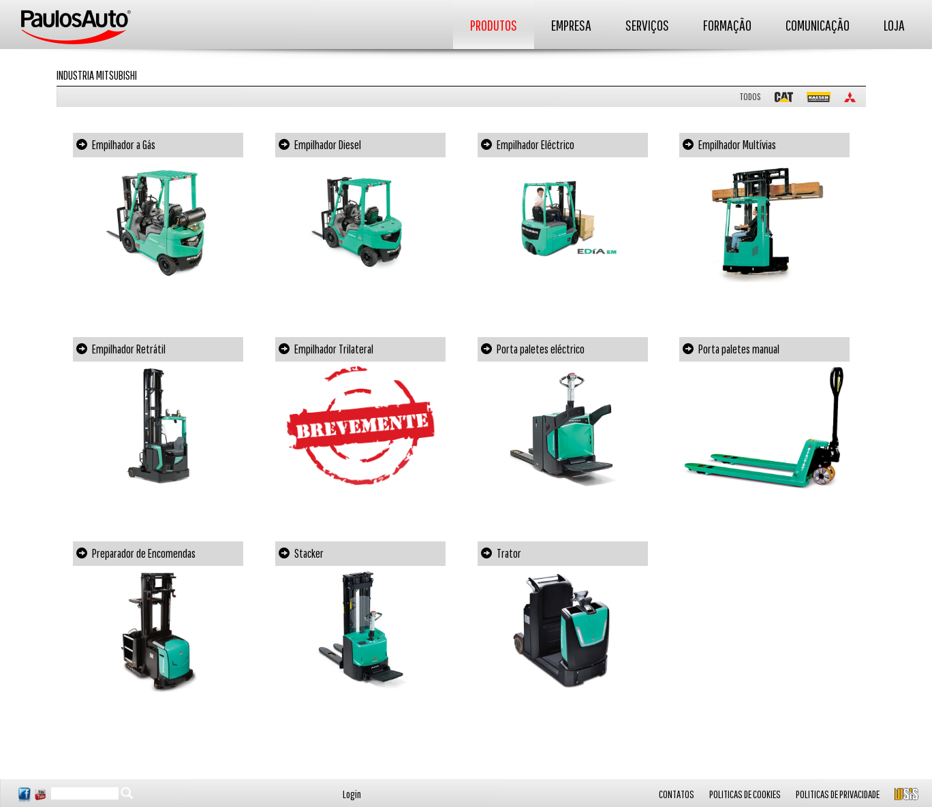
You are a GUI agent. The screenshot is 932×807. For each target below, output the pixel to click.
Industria (75, 75)
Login (352, 794)
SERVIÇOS (647, 24)
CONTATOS (676, 794)
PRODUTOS (493, 24)
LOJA (894, 24)
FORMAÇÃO (727, 24)
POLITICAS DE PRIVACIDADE (838, 794)
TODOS (750, 96)
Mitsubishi (116, 75)
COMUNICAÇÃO (818, 24)
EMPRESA (571, 24)
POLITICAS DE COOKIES (745, 794)
